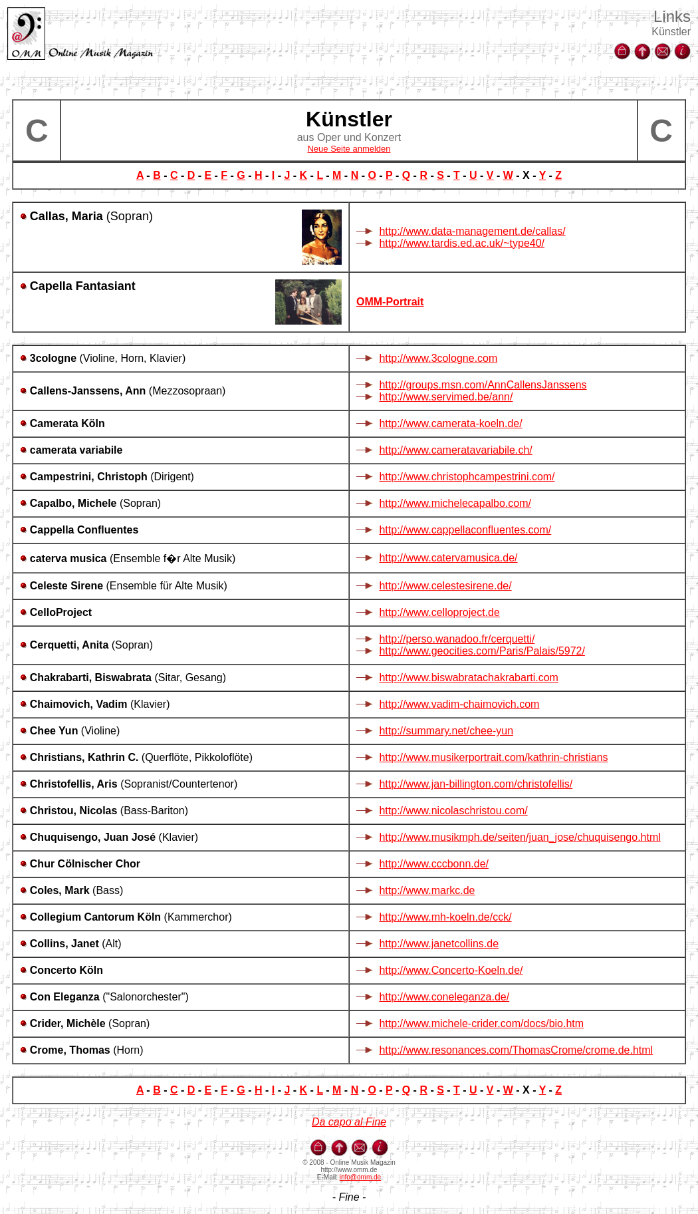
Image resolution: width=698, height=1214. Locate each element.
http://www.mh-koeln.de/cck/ (445, 917)
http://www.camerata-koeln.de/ (450, 423)
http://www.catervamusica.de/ (448, 557)
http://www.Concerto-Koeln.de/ (451, 970)
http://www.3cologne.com (438, 358)
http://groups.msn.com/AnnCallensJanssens (482, 384)
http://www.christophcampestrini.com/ (466, 476)
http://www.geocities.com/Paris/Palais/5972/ (481, 651)
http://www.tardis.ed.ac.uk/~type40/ (461, 243)
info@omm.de (360, 1177)
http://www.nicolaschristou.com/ (453, 810)
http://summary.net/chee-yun (446, 730)
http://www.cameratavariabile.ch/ (455, 450)
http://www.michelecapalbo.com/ (455, 503)
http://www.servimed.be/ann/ (446, 396)
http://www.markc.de (427, 890)
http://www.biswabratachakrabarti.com (468, 677)
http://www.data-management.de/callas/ (472, 231)
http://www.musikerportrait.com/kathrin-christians (493, 757)
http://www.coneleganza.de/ (444, 996)
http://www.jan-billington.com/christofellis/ (475, 784)
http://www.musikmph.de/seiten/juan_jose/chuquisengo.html (519, 837)
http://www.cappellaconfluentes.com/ (465, 529)
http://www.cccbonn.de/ (434, 863)
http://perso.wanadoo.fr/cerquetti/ (456, 639)
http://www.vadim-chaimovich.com (459, 704)
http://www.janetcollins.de (439, 943)
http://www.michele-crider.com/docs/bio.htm (481, 1023)
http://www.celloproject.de (439, 612)
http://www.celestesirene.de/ (445, 585)
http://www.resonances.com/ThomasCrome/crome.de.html (516, 1050)
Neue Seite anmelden (348, 149)
